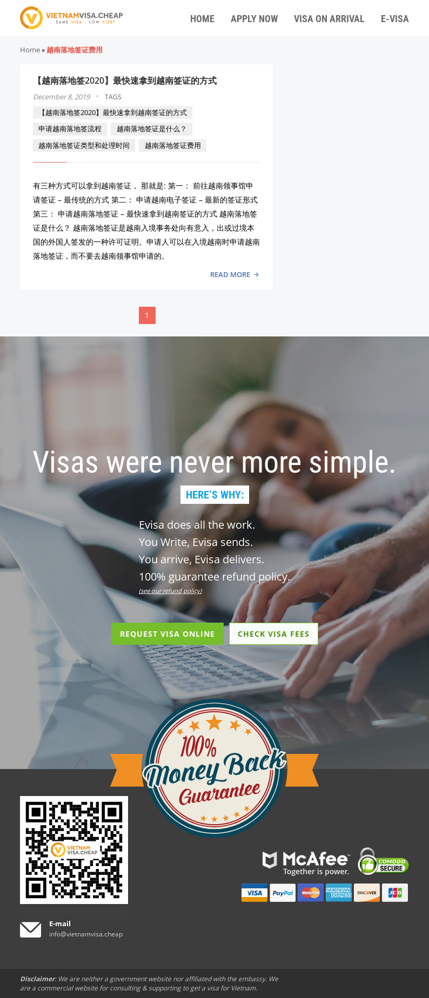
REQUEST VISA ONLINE (167, 634)
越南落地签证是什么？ (152, 128)
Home (30, 50)
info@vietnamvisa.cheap (86, 934)
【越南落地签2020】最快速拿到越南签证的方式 (125, 80)
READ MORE (230, 274)
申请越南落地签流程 (70, 128)
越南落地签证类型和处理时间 (84, 145)
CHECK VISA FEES (274, 634)
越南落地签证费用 (173, 145)
